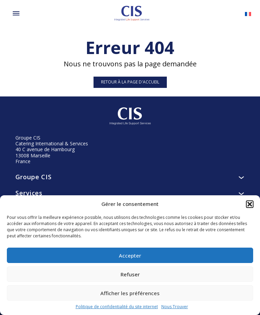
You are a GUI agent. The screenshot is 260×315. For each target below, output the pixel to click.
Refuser (130, 274)
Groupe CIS (130, 177)
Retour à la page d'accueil (130, 82)
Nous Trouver (174, 307)
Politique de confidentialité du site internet (117, 307)
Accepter (130, 255)
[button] (249, 204)
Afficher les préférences (130, 293)
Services (130, 193)
